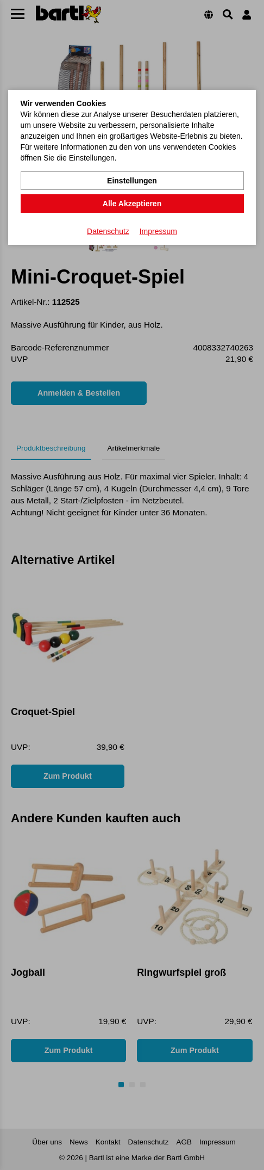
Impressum (158, 231)
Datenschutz (108, 231)
